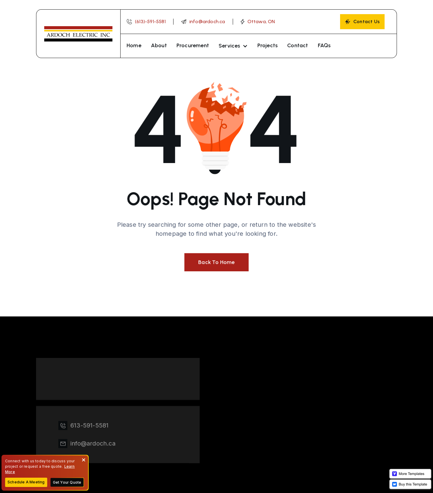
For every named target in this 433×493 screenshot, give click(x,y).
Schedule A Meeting (26, 482)
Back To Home (216, 261)
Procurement (193, 45)
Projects (267, 45)
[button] (233, 45)
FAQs (324, 45)
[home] (78, 34)
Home (134, 45)
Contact (297, 45)
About (159, 45)
